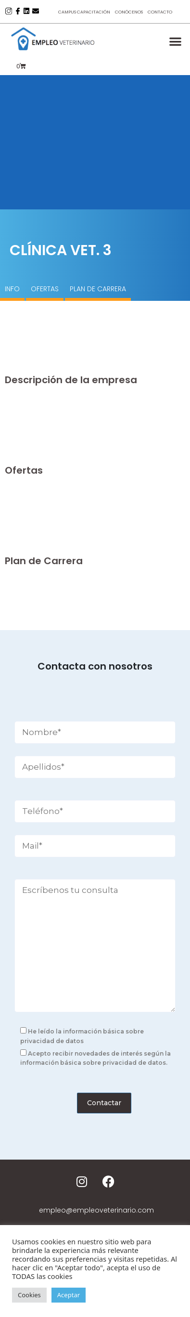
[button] (176, 41)
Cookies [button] (29, 1295)
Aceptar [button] (68, 1295)
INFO (12, 289)
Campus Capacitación (84, 12)
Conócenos (129, 12)
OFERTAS (45, 289)
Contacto (160, 12)
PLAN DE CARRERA (98, 289)
